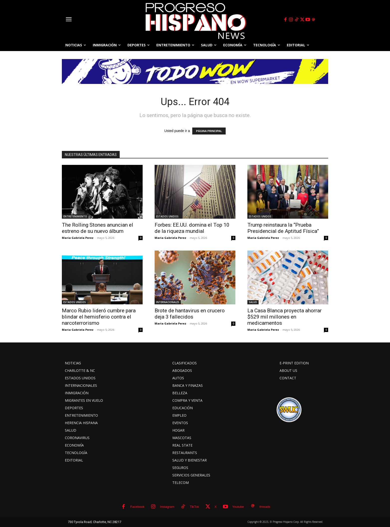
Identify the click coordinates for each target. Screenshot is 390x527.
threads (264, 507)
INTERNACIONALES (167, 302)
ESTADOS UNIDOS (167, 216)
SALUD (253, 302)
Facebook (137, 507)
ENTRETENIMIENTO (75, 216)
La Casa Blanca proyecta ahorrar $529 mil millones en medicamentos (284, 317)
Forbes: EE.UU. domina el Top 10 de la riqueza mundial (192, 228)
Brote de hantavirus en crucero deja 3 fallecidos (190, 314)
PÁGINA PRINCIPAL (209, 131)
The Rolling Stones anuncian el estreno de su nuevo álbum (97, 228)
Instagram (167, 507)
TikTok (194, 507)
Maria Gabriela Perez (78, 238)
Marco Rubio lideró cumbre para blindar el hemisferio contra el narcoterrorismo (99, 317)
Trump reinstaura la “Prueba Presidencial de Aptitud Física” (283, 228)
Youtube (238, 507)
